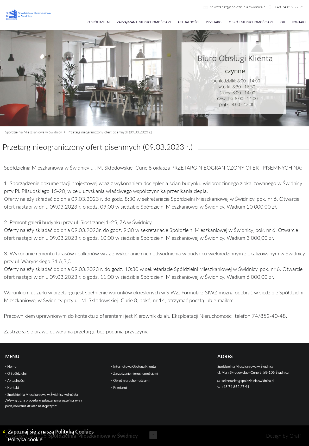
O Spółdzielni (17, 373)
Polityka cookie (25, 439)
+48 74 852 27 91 (289, 7)
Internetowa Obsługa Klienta (134, 366)
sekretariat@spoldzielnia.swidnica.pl (238, 7)
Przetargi (214, 22)
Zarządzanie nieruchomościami (144, 22)
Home (11, 366)
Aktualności (188, 22)
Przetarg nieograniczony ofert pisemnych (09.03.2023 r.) (110, 132)
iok (282, 22)
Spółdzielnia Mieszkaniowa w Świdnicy (33, 132)
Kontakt (299, 22)
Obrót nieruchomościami (251, 22)
